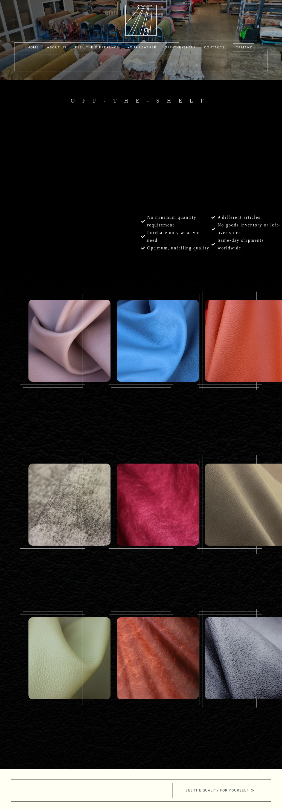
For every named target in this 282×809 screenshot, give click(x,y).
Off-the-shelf (180, 47)
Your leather (141, 47)
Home (33, 47)
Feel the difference (97, 47)
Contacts (214, 47)
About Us (57, 47)
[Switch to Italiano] (243, 47)
